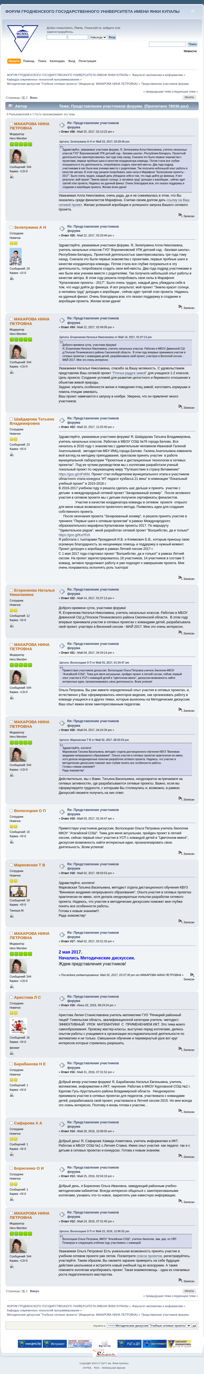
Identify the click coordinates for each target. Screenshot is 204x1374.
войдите (108, 27)
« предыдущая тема (157, 91)
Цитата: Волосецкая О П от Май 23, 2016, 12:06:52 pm (95, 1231)
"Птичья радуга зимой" (129, 373)
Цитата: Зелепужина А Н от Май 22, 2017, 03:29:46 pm (95, 141)
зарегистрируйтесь (60, 31)
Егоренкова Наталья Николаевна (32, 592)
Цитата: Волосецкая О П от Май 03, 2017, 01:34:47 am (94, 662)
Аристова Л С (27, 997)
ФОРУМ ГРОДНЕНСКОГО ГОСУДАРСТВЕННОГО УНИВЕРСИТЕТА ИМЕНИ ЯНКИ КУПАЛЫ (92, 11)
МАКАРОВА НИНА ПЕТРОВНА (116, 83)
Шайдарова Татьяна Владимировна (32, 421)
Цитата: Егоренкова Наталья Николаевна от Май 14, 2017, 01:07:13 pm (106, 337)
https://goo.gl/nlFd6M (74, 474)
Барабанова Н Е (30, 1064)
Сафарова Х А (28, 1123)
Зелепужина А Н (30, 227)
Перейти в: (99, 1325)
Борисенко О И (29, 1168)
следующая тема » (185, 91)
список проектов (149, 1256)
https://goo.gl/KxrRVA (74, 535)
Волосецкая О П (30, 810)
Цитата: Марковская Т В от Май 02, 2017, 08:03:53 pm (94, 739)
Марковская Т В (29, 865)
